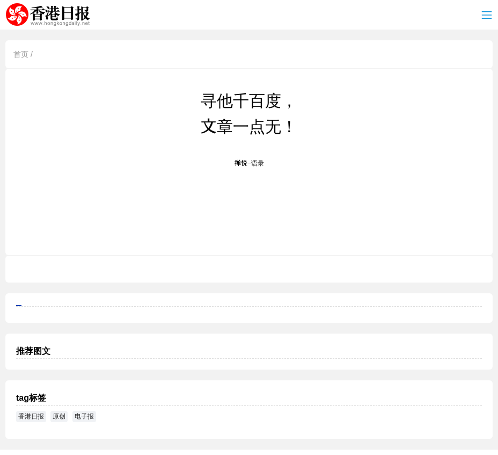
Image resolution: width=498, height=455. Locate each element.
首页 (20, 54)
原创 (59, 416)
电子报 (84, 416)
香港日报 (50, 15)
